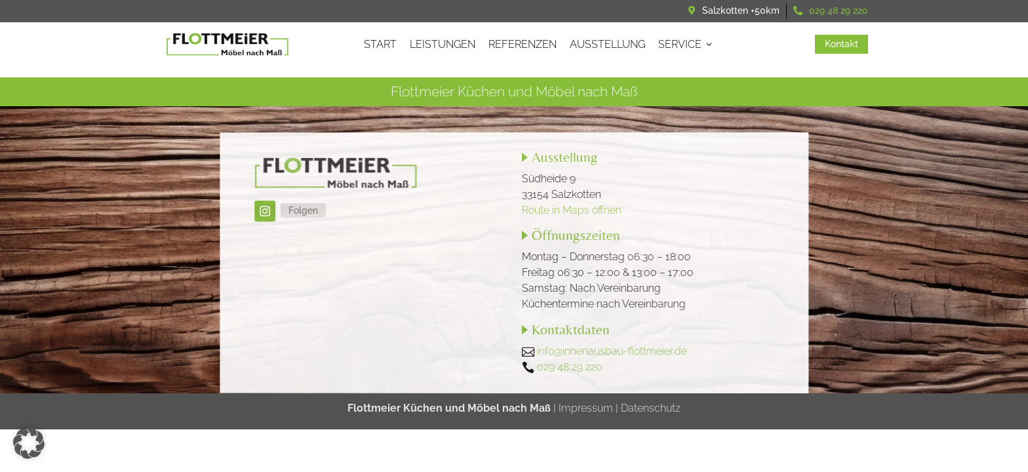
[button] (29, 443)
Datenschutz (649, 408)
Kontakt (846, 44)
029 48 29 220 (838, 10)
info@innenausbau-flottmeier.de (611, 351)
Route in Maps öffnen (571, 209)
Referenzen (522, 44)
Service (686, 44)
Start (380, 44)
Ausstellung (607, 44)
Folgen (305, 210)
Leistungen (442, 44)
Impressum (586, 408)
